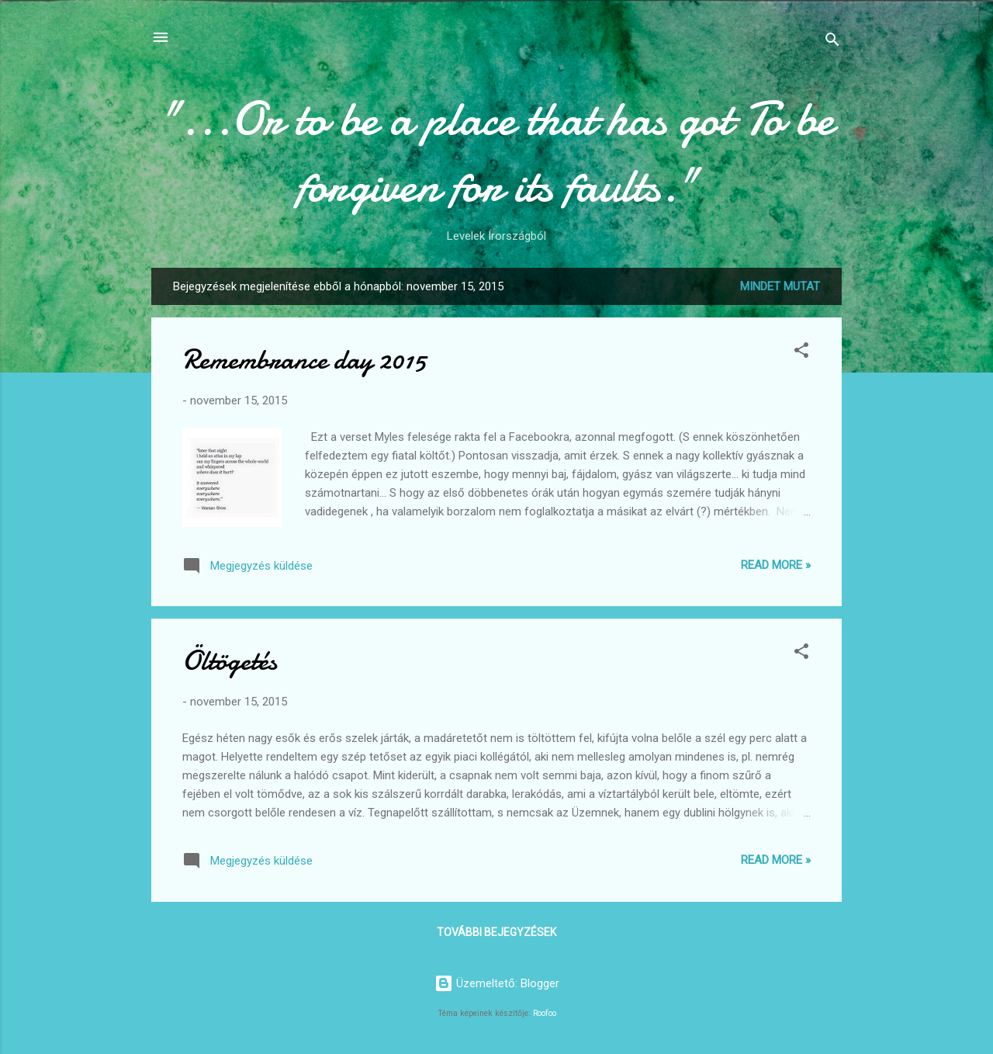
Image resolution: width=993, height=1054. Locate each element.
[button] (801, 353)
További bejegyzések (496, 932)
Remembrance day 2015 (304, 360)
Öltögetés (229, 661)
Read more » (776, 565)
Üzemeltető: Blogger (496, 983)
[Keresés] (832, 42)
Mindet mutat (780, 286)
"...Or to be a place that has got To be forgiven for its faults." (497, 152)
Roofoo (544, 1013)
